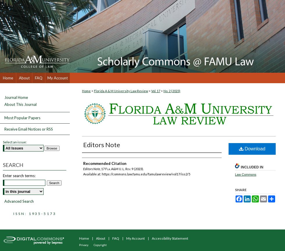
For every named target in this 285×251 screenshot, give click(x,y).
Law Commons (245, 174)
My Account (135, 238)
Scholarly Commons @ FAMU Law (177, 36)
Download (252, 148)
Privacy (83, 245)
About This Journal (20, 104)
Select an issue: (15, 142)
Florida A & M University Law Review (121, 91)
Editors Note (101, 145)
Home (86, 91)
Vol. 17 (155, 91)
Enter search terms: (19, 175)
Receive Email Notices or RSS (28, 129)
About (100, 238)
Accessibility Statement (170, 238)
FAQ (115, 238)
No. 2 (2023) (171, 91)
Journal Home (16, 97)
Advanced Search (19, 201)
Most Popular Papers (22, 117)
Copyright (100, 245)
